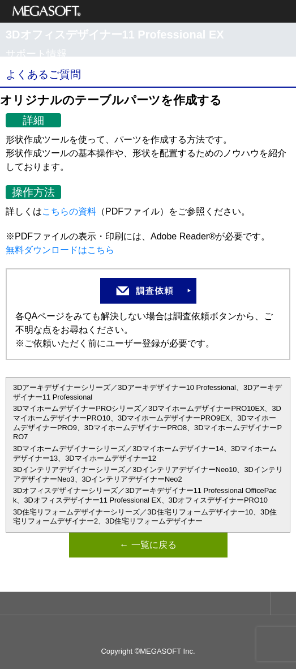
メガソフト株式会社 (46, 11)
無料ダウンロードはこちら (60, 250)
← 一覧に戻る (147, 545)
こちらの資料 (69, 211)
